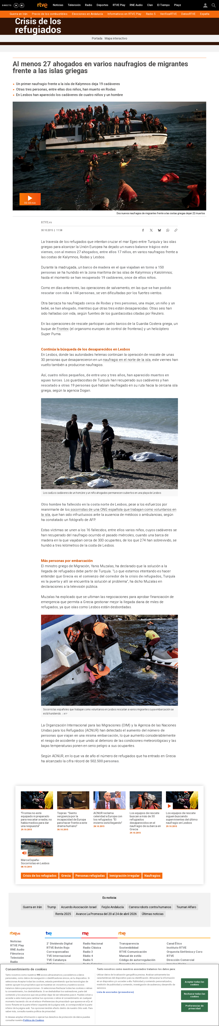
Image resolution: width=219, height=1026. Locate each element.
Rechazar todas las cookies (194, 995)
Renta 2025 (63, 914)
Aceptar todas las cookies (194, 983)
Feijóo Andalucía (113, 907)
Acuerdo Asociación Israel (78, 907)
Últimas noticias (153, 914)
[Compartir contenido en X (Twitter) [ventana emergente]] (151, 229)
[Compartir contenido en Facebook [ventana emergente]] (143, 229)
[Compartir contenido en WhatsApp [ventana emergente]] (168, 229)
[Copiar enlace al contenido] (176, 229)
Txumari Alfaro (186, 907)
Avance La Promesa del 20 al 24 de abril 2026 (106, 914)
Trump (51, 907)
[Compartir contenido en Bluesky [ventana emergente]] (159, 229)
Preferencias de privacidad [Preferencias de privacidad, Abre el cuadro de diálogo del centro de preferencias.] (194, 1007)
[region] (109, 995)
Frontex (63, 329)
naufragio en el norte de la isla (127, 360)
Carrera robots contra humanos (150, 907)
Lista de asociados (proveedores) (115, 992)
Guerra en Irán (32, 907)
